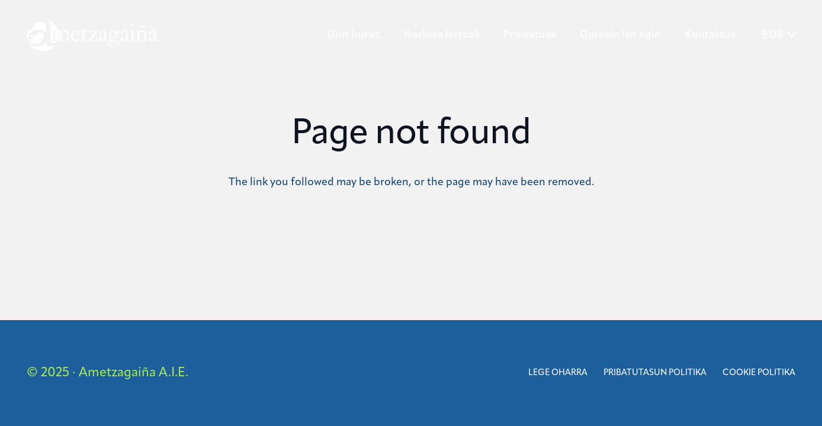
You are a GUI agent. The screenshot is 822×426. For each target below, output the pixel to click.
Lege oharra (557, 373)
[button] (779, 35)
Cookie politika (759, 373)
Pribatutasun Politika (655, 373)
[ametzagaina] (92, 36)
